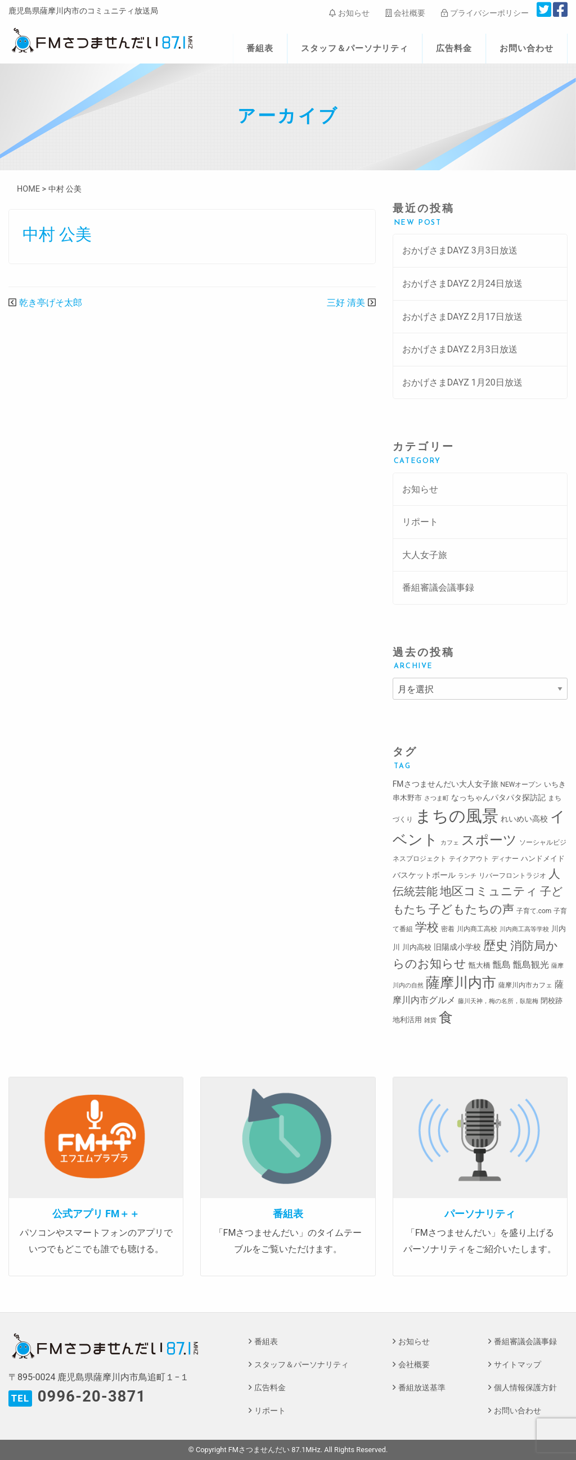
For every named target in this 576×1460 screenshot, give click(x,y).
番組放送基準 (422, 1388)
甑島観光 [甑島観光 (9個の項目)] (531, 964)
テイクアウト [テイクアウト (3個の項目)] (469, 859)
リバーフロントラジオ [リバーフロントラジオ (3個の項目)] (512, 875)
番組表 (259, 48)
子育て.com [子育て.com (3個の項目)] (534, 911)
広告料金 (454, 48)
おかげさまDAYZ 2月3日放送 (460, 349)
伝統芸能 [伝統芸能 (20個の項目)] (415, 891)
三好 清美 (346, 302)
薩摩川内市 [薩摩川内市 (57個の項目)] (461, 982)
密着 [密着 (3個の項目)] (447, 929)
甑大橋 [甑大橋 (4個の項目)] (479, 965)
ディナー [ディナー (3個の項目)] (505, 859)
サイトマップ (517, 1365)
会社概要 (405, 12)
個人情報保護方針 (525, 1388)
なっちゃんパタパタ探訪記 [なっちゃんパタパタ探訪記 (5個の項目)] (498, 797)
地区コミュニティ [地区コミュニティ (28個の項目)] (489, 891)
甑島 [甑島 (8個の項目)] (502, 964)
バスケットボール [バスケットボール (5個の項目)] (424, 874)
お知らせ (349, 12)
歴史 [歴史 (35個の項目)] (495, 945)
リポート (420, 521)
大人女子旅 (424, 555)
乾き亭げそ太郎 (50, 302)
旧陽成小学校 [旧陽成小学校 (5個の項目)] (457, 946)
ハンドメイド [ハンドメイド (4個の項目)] (543, 858)
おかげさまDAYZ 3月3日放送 (460, 250)
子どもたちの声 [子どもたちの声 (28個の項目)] (471, 909)
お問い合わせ (527, 48)
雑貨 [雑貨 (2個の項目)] (430, 1020)
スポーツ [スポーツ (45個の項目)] (489, 840)
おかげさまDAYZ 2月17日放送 (462, 316)
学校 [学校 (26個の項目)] (427, 927)
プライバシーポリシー (484, 12)
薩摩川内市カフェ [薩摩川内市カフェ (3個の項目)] (525, 985)
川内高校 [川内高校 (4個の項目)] (416, 947)
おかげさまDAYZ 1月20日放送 (462, 382)
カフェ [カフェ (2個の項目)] (449, 842)
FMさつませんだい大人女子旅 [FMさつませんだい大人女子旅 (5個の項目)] (445, 783)
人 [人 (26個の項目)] (554, 874)
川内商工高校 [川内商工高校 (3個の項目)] (477, 929)
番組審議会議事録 (438, 587)
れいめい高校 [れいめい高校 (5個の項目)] (524, 818)
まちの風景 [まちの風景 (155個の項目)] (456, 816)
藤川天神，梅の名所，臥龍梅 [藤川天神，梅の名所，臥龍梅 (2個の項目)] (498, 1001)
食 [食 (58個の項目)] (446, 1017)
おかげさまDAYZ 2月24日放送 (462, 283)
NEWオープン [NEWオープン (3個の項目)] (521, 784)
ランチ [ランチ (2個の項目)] (467, 875)
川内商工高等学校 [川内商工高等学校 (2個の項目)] (524, 929)
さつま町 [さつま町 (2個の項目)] (436, 798)
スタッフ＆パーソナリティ (355, 48)
